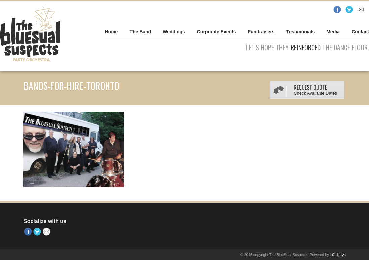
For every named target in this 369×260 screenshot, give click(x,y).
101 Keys (338, 255)
